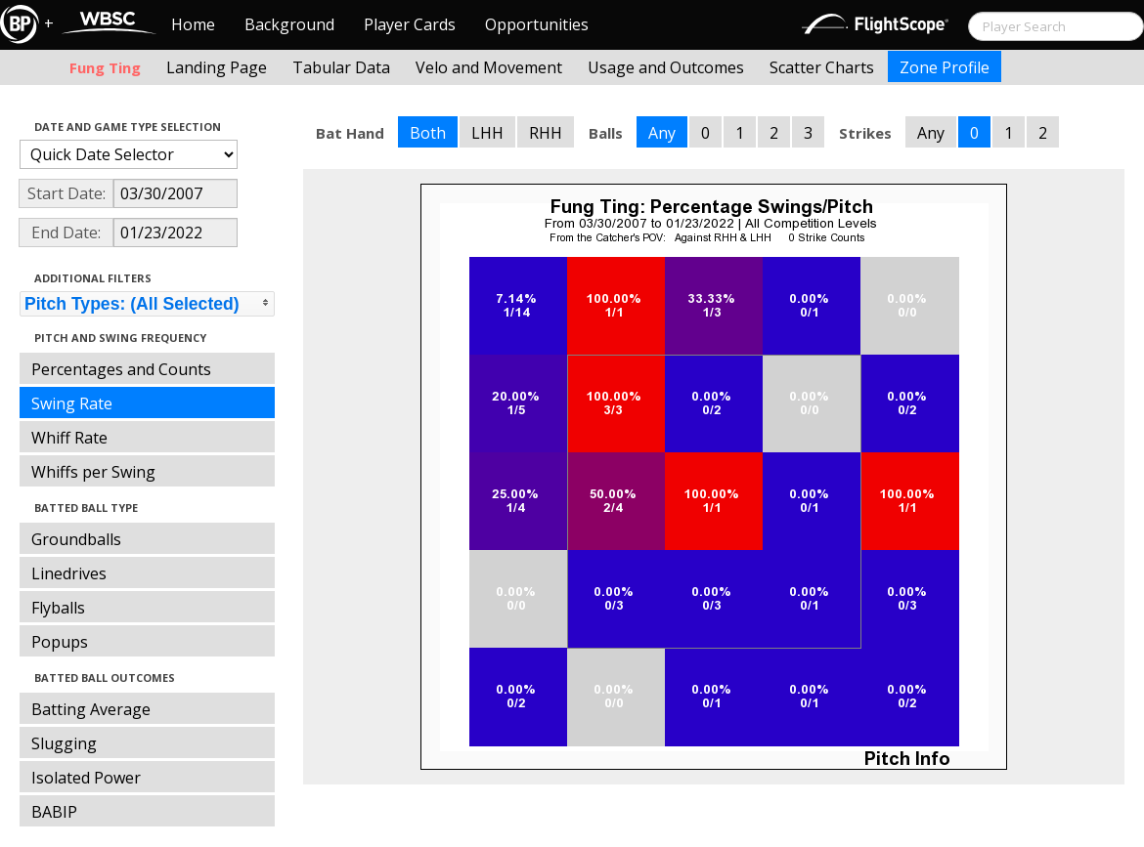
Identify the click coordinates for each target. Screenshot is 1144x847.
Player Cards (410, 24)
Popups (59, 642)
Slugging (64, 743)
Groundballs (76, 539)
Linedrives (69, 573)
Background (289, 24)
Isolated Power (86, 777)
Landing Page (216, 67)
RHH (545, 133)
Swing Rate (71, 403)
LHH (487, 133)
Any (662, 133)
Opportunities (537, 24)
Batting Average (91, 709)
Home (193, 24)
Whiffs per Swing (93, 472)
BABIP (54, 812)
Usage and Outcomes (666, 67)
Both (428, 133)
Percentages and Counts (121, 369)
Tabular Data (341, 67)
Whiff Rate (69, 437)
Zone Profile (945, 67)
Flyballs (58, 607)
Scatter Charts (822, 67)
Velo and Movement (489, 67)
